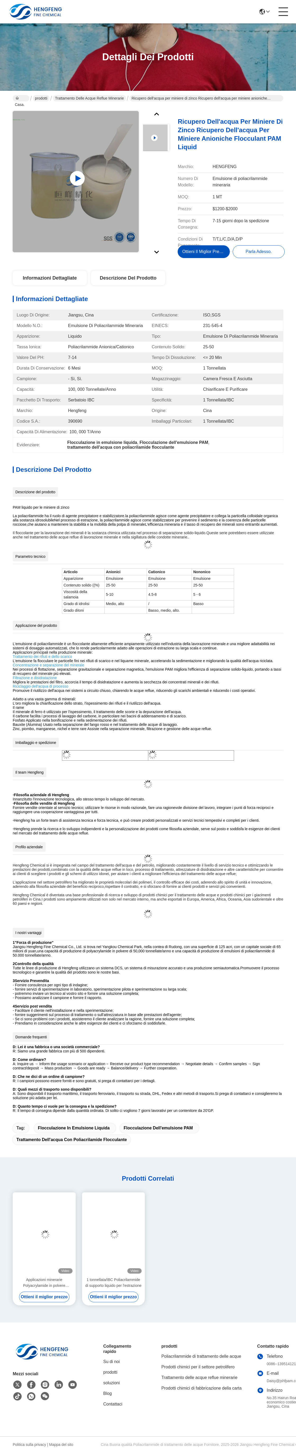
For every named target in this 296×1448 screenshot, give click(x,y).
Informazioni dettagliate (50, 282)
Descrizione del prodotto (128, 282)
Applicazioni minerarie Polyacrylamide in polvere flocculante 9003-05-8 (44, 1287)
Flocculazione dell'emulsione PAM (158, 1132)
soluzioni (111, 1387)
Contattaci (112, 1409)
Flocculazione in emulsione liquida (74, 1132)
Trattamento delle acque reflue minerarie (89, 98)
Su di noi (111, 1366)
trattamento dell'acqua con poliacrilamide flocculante (71, 1144)
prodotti (41, 98)
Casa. (20, 98)
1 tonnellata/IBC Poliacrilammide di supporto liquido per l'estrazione (113, 1287)
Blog (107, 1398)
